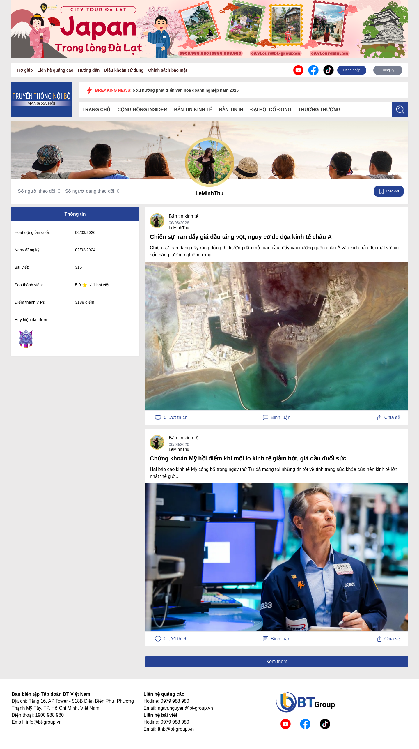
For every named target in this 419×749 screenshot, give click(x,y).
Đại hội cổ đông (270, 109)
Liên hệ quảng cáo (55, 70)
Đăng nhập (351, 70)
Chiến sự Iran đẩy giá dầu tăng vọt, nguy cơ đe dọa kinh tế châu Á (241, 237)
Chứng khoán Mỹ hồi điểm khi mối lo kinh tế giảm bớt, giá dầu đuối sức (248, 458)
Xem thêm (276, 661)
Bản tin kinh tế (193, 109)
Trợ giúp (25, 70)
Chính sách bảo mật (167, 70)
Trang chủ (96, 109)
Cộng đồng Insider (142, 109)
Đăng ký (387, 70)
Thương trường (319, 109)
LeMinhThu (209, 193)
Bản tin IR (231, 109)
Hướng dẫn (89, 70)
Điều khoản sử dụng (123, 70)
